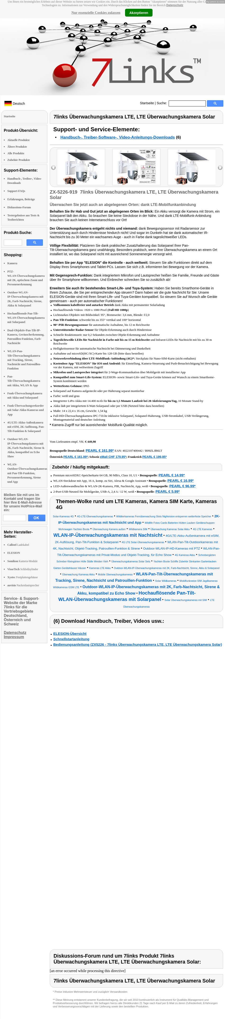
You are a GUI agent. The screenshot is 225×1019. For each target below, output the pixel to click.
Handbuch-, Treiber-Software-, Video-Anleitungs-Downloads (117, 137)
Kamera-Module (22, 561)
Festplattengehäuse (22, 577)
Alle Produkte (15, 153)
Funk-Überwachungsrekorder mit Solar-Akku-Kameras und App (25, 410)
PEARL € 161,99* (100, 450)
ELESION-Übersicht (69, 634)
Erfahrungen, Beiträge (21, 199)
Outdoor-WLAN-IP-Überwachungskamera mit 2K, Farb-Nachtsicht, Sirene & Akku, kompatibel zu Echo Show (26, 447)
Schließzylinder (22, 569)
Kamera (12, 263)
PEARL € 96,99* (182, 486)
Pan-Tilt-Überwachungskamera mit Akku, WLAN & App (23, 381)
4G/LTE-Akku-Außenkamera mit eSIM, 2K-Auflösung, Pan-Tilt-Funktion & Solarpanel (25, 427)
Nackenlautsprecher (23, 585)
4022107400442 (133, 450)
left (53, 167)
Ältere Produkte (17, 146)
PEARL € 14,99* (171, 475)
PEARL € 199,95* (154, 457)
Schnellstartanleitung (71, 639)
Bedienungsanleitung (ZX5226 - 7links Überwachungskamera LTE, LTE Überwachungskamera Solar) (137, 644)
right (220, 167)
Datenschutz (174, 5)
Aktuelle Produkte (18, 140)
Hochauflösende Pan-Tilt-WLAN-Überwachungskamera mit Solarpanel (26, 318)
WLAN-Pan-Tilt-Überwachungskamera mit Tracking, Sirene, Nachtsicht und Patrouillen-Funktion (24, 360)
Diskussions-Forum (19, 207)
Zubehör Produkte (18, 160)
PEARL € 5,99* (167, 491)
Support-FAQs (16, 191)
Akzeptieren (138, 12)
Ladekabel (18, 544)
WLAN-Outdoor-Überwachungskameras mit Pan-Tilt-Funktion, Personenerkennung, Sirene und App (27, 473)
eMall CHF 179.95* (113, 457)
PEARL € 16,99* (180, 480)
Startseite (147, 103)
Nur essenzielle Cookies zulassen (95, 12)
